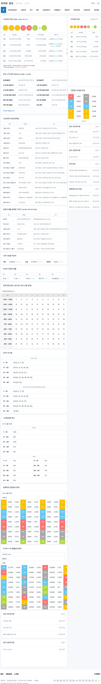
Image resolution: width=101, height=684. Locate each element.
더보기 (63, 614)
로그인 (93, 3)
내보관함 (96, 10)
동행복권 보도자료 (75, 189)
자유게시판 (77, 10)
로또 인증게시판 (8, 643)
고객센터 (97, 674)
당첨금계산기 (46, 10)
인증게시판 (87, 10)
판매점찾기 (57, 10)
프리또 (4, 3)
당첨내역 (23, 10)
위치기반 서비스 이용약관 (25, 680)
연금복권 (19, 3)
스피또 (26, 3)
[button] (98, 3)
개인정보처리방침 (12, 680)
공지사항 (72, 164)
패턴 (37, 10)
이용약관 (2, 680)
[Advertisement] (84, 73)
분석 (31, 10)
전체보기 (84, 121)
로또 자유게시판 (8, 614)
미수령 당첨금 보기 (9, 111)
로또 (11, 3)
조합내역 (67, 10)
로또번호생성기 (12, 10)
